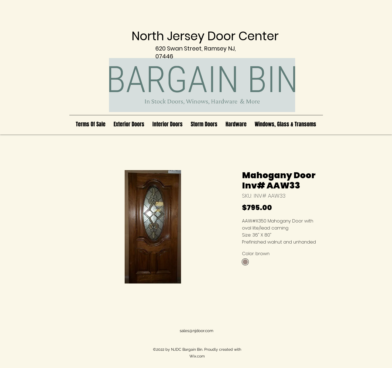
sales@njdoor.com (196, 330)
